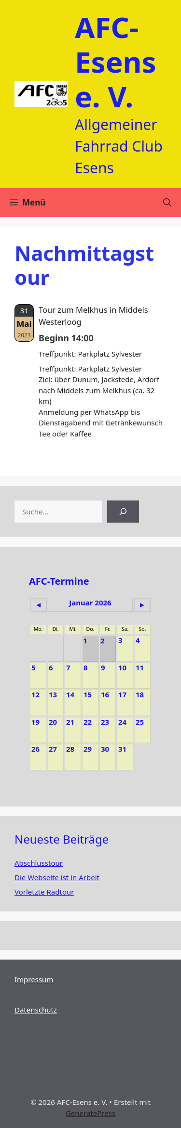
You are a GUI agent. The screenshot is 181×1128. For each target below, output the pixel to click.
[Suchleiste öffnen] (167, 202)
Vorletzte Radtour (44, 892)
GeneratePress (90, 1113)
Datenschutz (35, 1009)
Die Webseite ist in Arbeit (56, 877)
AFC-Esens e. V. (115, 61)
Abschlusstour (38, 863)
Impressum (33, 979)
